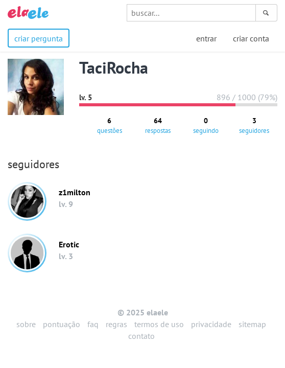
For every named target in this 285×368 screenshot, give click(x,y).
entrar (206, 38)
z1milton (74, 192)
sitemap (252, 324)
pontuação (61, 324)
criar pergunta (38, 38)
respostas (158, 125)
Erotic (69, 244)
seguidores (254, 125)
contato (141, 336)
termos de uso (159, 324)
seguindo (206, 125)
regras (116, 324)
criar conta (251, 38)
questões (109, 125)
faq (93, 324)
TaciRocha (113, 67)
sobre (26, 324)
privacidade (211, 324)
